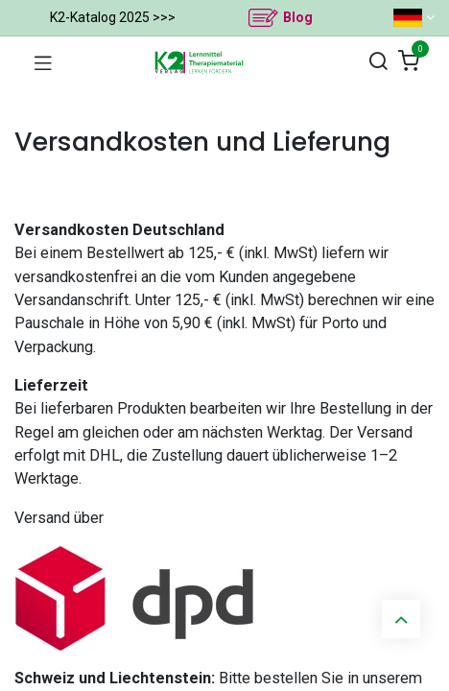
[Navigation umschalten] (43, 62)
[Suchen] (378, 62)
